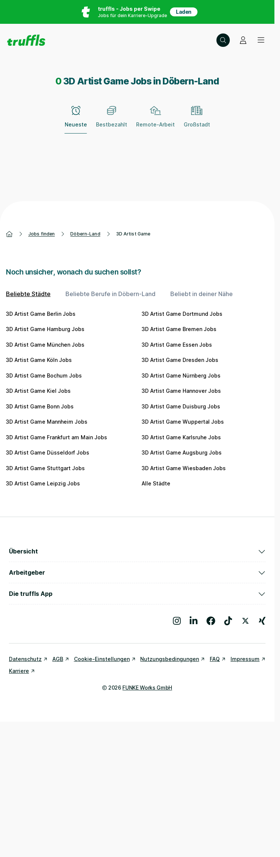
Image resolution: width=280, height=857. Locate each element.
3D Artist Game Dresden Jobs (180, 360)
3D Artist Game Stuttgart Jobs (45, 468)
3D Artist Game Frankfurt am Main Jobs (56, 437)
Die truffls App (137, 593)
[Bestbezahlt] (111, 121)
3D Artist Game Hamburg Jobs (45, 329)
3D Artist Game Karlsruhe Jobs (181, 437)
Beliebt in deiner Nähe (201, 294)
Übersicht (137, 551)
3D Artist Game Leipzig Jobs (43, 483)
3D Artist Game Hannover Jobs (181, 391)
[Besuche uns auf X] (245, 620)
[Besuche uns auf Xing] (262, 620)
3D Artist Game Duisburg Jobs (181, 406)
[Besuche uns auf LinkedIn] (193, 620)
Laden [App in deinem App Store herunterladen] (184, 12)
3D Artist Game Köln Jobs (39, 360)
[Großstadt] (197, 121)
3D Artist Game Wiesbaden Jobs (184, 468)
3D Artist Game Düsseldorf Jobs (47, 452)
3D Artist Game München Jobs (45, 344)
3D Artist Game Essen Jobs (177, 344)
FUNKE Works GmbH (147, 687)
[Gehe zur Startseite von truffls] (26, 40)
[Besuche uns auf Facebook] (210, 620)
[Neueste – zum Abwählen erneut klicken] (76, 121)
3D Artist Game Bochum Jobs (44, 375)
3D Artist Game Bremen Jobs (179, 329)
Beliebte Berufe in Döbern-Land (110, 294)
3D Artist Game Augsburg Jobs (182, 452)
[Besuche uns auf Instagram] (177, 620)
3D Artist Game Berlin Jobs (40, 314)
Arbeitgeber (137, 572)
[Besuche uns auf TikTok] (228, 620)
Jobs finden (41, 234)
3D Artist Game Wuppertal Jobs (183, 421)
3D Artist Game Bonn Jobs (40, 406)
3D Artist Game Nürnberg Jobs (181, 375)
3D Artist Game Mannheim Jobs (46, 421)
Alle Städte (156, 483)
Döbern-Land (85, 234)
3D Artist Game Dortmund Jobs (182, 314)
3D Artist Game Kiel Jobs (38, 391)
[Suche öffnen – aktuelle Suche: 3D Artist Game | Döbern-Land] (223, 40)
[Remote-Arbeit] (155, 121)
